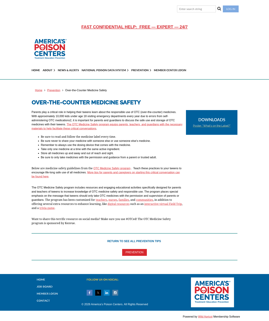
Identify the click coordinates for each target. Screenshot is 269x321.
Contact (43, 300)
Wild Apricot (205, 316)
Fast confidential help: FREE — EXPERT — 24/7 (134, 27)
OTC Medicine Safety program (111, 168)
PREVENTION (134, 252)
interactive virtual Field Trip (163, 204)
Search (219, 8)
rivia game (47, 208)
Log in (230, 8)
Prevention (53, 90)
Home (38, 90)
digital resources (119, 204)
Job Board (44, 286)
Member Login (47, 293)
